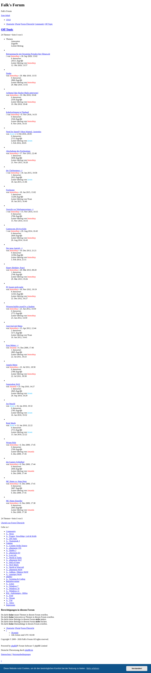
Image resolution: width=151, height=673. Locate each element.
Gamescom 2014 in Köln (16, 229)
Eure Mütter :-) (12, 345)
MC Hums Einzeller (14, 501)
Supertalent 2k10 (13, 384)
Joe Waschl (10, 404)
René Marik (11, 423)
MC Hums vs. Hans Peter (16, 481)
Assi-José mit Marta (14, 326)
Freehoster (10, 190)
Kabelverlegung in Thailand (17, 112)
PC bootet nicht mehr (14, 287)
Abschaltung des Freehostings (18, 151)
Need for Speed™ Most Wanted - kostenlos (23, 132)
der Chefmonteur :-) (14, 170)
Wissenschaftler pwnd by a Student (20, 306)
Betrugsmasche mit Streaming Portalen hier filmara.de (28, 54)
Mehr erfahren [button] (92, 668)
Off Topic (7, 29)
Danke (8, 73)
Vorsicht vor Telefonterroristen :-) (19, 209)
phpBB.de (29, 650)
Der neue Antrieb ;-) (14, 248)
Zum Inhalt (5, 15)
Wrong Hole (11, 442)
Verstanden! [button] (137, 668)
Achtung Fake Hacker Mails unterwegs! (22, 93)
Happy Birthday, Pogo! (15, 268)
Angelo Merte (11, 365)
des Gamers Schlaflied (15, 462)
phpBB (14, 646)
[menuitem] (8, 20)
